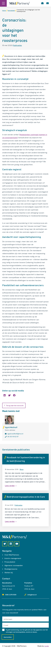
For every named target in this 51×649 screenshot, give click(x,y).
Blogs (21, 469)
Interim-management (12, 558)
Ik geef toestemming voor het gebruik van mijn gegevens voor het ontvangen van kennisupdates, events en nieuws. (27, 631)
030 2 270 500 (10, 595)
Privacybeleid (9, 562)
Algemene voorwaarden (13, 565)
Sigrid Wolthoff (11, 427)
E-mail (6, 625)
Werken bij (8, 573)
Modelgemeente (10, 569)
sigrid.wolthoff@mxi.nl (15, 434)
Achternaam (8, 619)
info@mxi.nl (32, 595)
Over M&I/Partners (11, 555)
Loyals (46, 646)
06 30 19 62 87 (12, 437)
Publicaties (17, 45)
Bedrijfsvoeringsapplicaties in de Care (26, 496)
